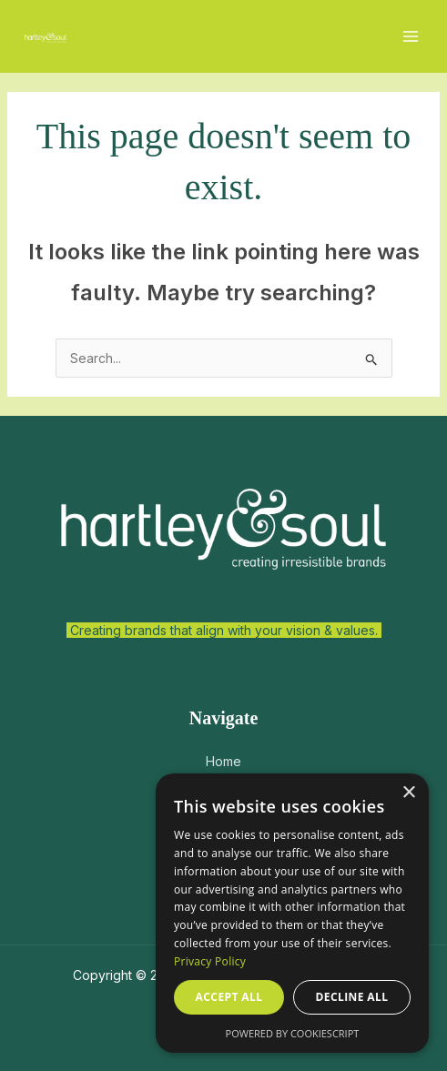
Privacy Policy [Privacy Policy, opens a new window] (210, 961)
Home (223, 761)
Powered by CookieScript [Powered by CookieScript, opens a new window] (293, 1033)
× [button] (408, 793)
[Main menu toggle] (410, 37)
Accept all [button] (229, 997)
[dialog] (292, 913)
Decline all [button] (352, 997)
